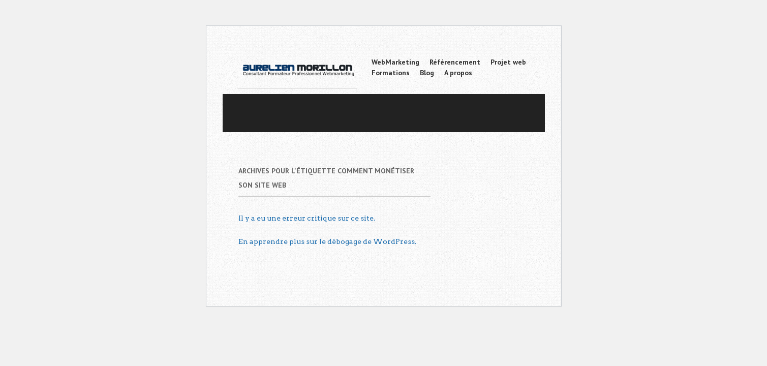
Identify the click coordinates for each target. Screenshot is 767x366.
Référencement (454, 62)
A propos (458, 72)
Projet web (508, 62)
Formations (391, 72)
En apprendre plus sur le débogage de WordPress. (327, 241)
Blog (427, 72)
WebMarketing (395, 62)
